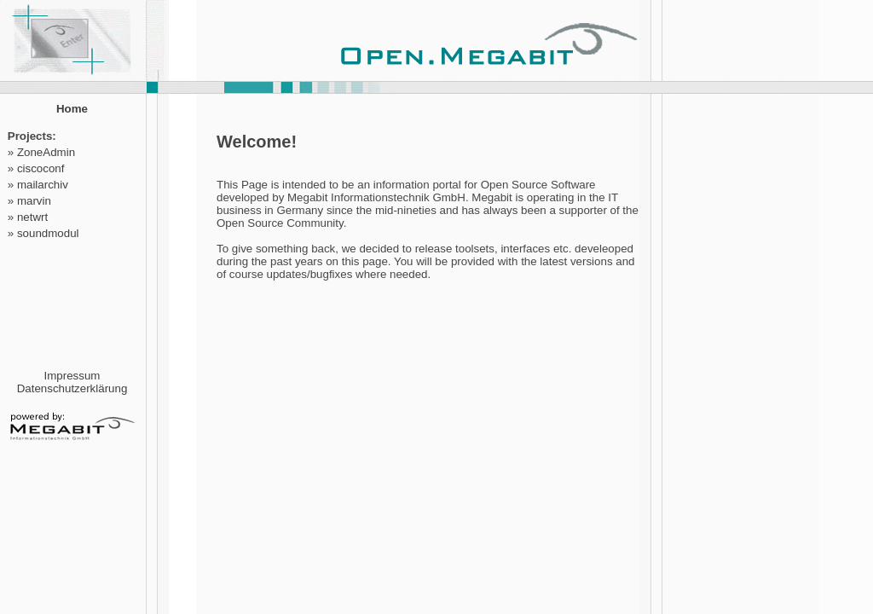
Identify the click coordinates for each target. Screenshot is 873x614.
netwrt (32, 217)
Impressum (72, 375)
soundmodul (48, 233)
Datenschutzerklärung (72, 388)
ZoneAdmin (46, 152)
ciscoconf (41, 168)
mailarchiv (42, 184)
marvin (34, 200)
